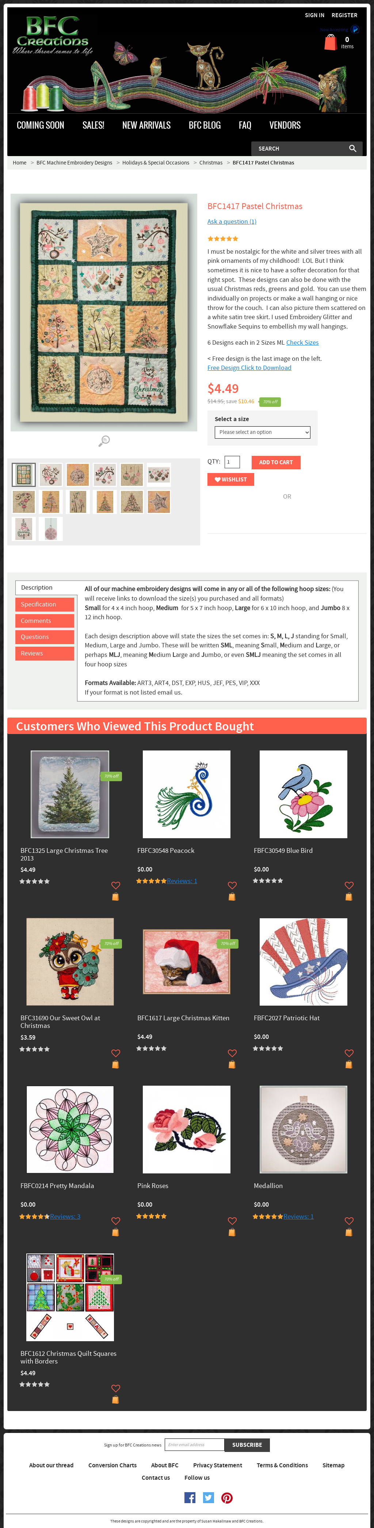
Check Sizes (302, 342)
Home (19, 162)
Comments (36, 621)
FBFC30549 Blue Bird (283, 851)
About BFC (165, 1465)
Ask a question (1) (231, 222)
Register (345, 15)
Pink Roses (152, 1186)
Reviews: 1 (182, 881)
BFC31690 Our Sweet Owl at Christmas (60, 1022)
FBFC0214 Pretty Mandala (57, 1186)
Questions (35, 637)
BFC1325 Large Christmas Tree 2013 (64, 855)
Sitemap (334, 1465)
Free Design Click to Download (249, 368)
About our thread (51, 1465)
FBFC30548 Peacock (165, 851)
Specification (38, 604)
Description (37, 587)
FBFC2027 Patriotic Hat (287, 1018)
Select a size (232, 419)
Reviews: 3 (65, 1216)
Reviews (32, 653)
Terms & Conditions (282, 1465)
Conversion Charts (112, 1465)
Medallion (268, 1186)
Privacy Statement (217, 1465)
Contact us (156, 1478)
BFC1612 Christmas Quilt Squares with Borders (68, 1358)
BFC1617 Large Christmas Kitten (183, 1018)
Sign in (315, 15)
